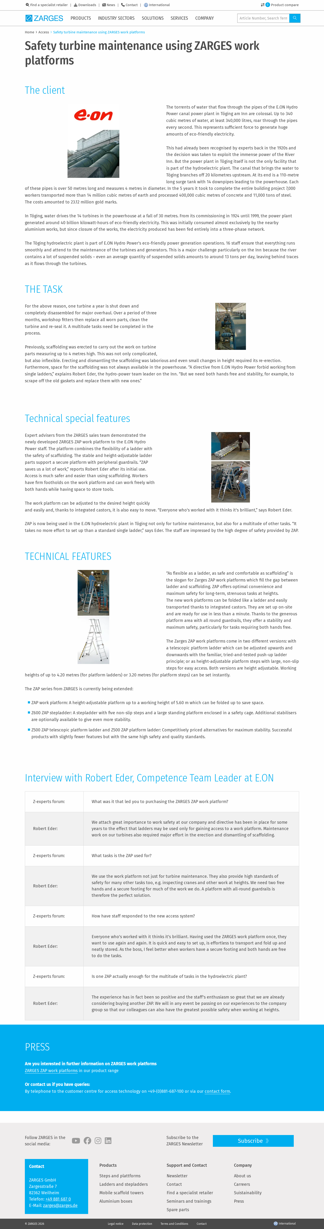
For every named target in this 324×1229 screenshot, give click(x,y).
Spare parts (178, 1209)
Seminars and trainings (189, 1201)
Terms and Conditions (174, 1223)
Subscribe (251, 1141)
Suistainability (248, 1192)
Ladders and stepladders (123, 1184)
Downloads (87, 5)
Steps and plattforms (119, 1175)
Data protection (142, 1223)
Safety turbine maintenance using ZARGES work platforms (99, 32)
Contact (132, 5)
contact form (217, 1091)
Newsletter (177, 1175)
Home (29, 32)
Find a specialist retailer (49, 5)
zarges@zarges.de (60, 1205)
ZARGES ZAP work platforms (51, 1070)
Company (243, 1165)
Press (239, 1201)
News (111, 5)
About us (242, 1175)
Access (43, 32)
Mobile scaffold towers (121, 1192)
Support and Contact (187, 1165)
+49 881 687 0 (58, 1199)
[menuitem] (81, 18)
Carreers (242, 1184)
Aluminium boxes (115, 1201)
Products (108, 1165)
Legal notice (116, 1223)
